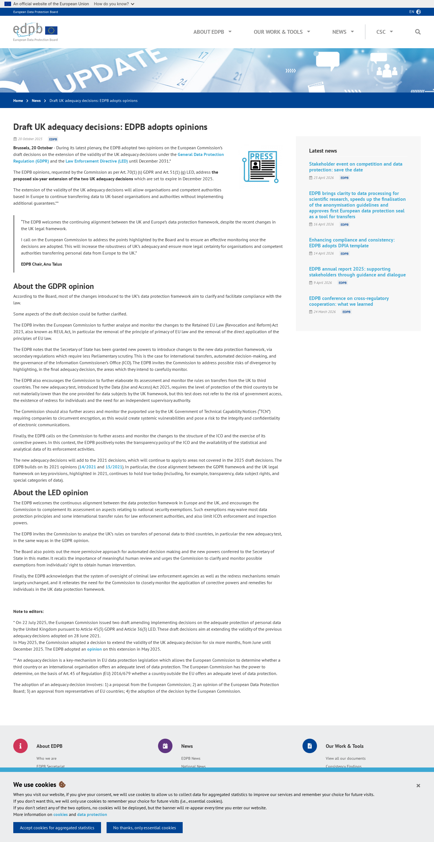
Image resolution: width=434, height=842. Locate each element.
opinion (94, 649)
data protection (92, 814)
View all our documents (346, 758)
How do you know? (114, 3)
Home (18, 100)
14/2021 (87, 466)
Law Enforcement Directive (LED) (97, 161)
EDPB (53, 139)
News (339, 31)
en (411, 11)
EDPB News (190, 758)
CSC (381, 31)
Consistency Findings (343, 766)
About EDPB (208, 31)
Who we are (46, 758)
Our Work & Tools (278, 31)
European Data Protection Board (35, 12)
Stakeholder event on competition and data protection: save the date (355, 167)
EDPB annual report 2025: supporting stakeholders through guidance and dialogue (357, 272)
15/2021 (113, 466)
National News (193, 766)
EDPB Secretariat (51, 766)
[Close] (418, 785)
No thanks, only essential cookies (144, 827)
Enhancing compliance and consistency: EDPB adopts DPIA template (352, 243)
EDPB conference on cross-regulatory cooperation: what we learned (349, 301)
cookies (60, 814)
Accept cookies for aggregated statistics (57, 827)
